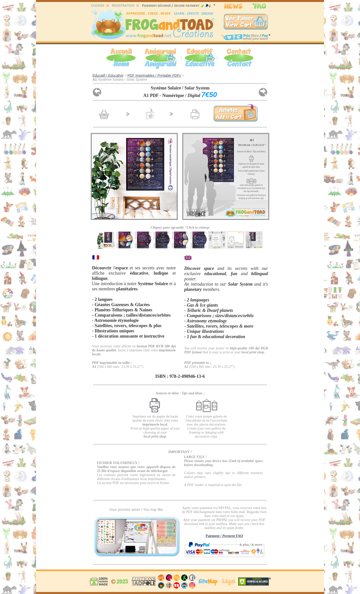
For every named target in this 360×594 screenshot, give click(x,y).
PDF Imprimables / (154, 75)
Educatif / (108, 75)
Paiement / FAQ (224, 536)
